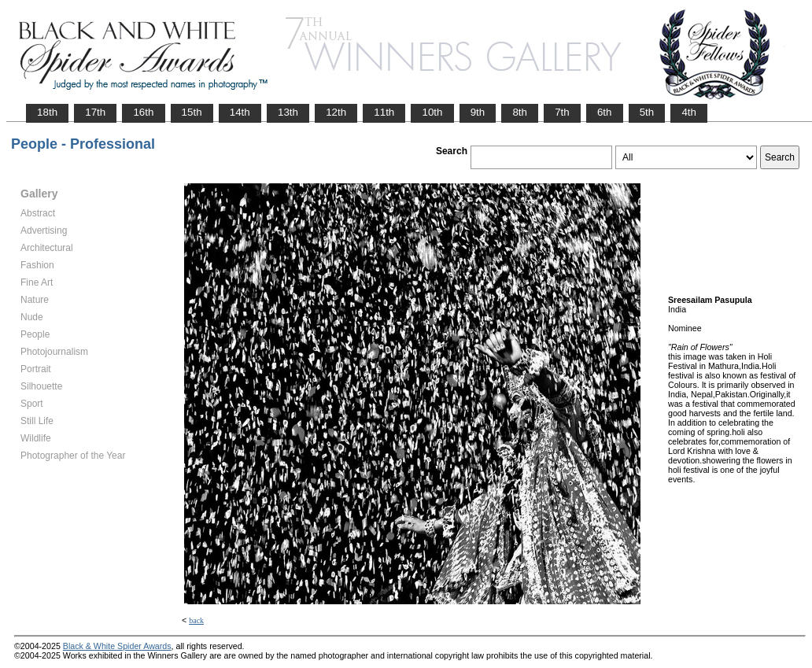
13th (288, 112)
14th (240, 112)
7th (562, 112)
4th (689, 112)
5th (647, 112)
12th (336, 112)
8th (520, 112)
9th (478, 112)
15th (192, 112)
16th (143, 112)
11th (384, 112)
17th (95, 112)
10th (432, 112)
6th (605, 112)
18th (47, 112)
